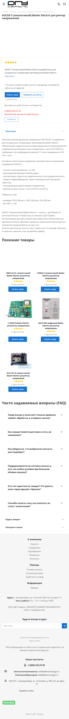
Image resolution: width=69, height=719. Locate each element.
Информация (34, 583)
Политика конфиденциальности (34, 637)
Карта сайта (34, 641)
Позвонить (11, 119)
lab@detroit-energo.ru (48, 675)
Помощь (34, 564)
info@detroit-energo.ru (49, 671)
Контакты (34, 558)
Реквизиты (34, 555)
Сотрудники (34, 547)
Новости (35, 544)
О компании (35, 539)
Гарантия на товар (34, 577)
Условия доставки (34, 573)
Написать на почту (32, 94)
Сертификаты (34, 551)
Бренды (34, 587)
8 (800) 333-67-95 (36, 665)
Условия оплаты (34, 569)
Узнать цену (12, 94)
